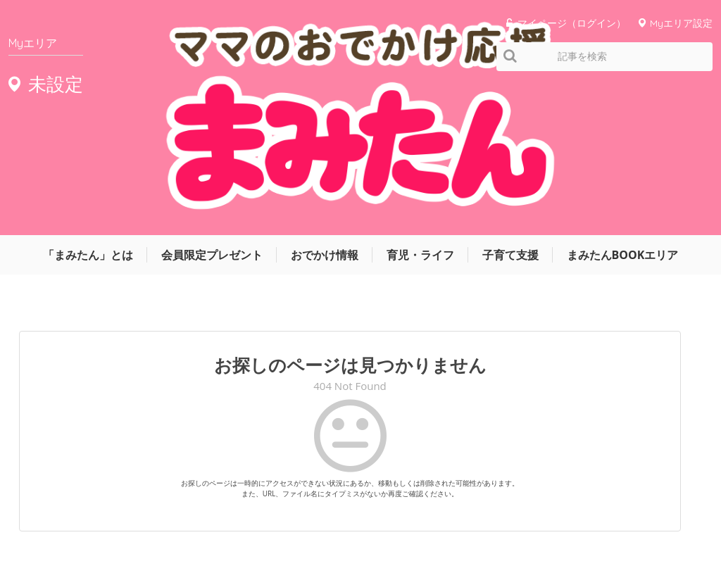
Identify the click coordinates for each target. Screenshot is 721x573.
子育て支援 (510, 103)
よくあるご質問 (683, 519)
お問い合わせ (607, 519)
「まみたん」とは (88, 103)
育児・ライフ (420, 103)
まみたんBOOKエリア (623, 103)
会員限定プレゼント (212, 103)
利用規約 (543, 519)
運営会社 (417, 519)
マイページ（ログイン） (572, 23)
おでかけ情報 (324, 103)
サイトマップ (480, 519)
